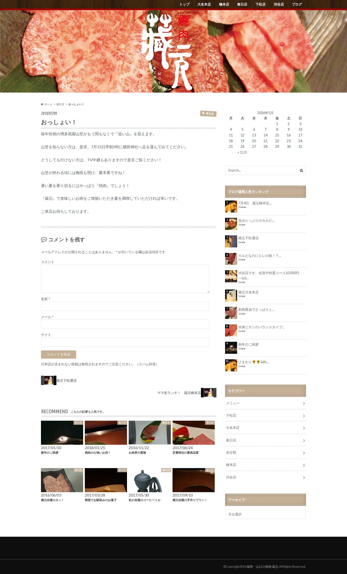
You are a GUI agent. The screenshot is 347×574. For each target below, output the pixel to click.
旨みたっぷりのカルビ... (256, 220)
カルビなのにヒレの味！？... (259, 255)
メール (47, 317)
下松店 (260, 4)
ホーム (46, 104)
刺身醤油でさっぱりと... (256, 309)
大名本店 (204, 4)
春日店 (242, 4)
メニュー (233, 403)
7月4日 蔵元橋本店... (254, 203)
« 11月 (242, 152)
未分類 (231, 452)
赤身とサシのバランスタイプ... (261, 327)
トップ (184, 4)
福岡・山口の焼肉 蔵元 (262, 566)
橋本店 (224, 4)
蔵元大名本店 (248, 292)
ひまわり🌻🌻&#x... (253, 362)
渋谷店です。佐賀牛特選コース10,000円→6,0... (268, 275)
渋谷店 (279, 4)
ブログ (297, 4)
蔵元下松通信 (248, 238)
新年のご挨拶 (248, 344)
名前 (45, 299)
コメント (47, 262)
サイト (46, 335)
